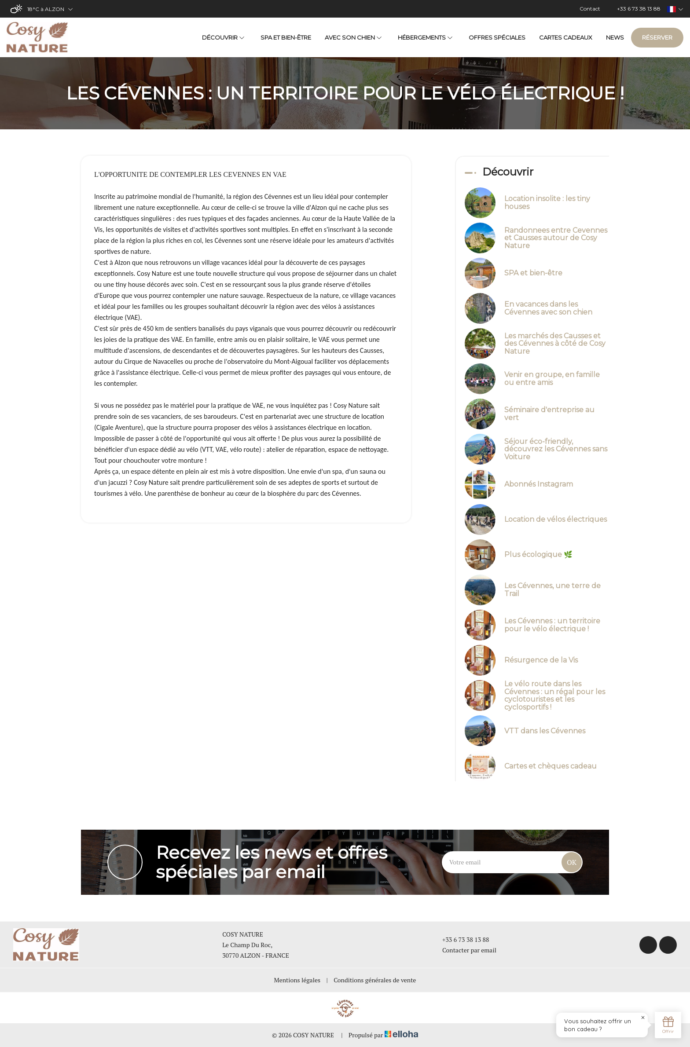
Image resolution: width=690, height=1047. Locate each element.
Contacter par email (464, 950)
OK (571, 862)
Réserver (657, 37)
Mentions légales (297, 980)
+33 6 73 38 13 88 (460, 939)
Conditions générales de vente (375, 980)
